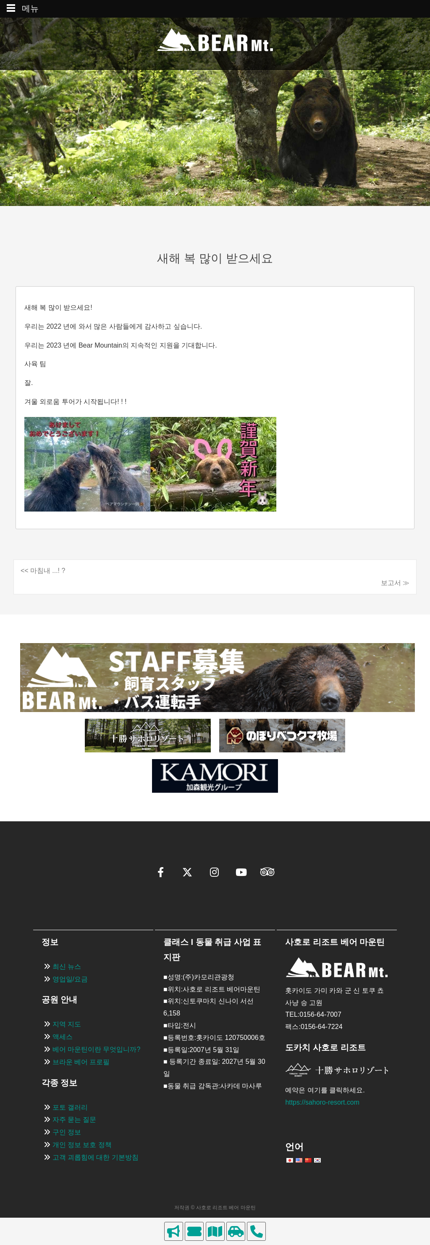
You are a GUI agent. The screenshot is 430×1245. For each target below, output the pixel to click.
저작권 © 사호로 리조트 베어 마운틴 (215, 1208)
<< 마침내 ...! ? (43, 570)
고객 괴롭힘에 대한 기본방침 (95, 1157)
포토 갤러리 (70, 1107)
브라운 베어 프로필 (81, 1062)
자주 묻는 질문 (74, 1120)
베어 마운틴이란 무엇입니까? (96, 1049)
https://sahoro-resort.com (322, 1102)
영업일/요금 (70, 979)
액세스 (62, 1036)
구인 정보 (66, 1132)
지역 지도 (66, 1024)
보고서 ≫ (395, 582)
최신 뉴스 (66, 966)
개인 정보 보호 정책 (82, 1144)
